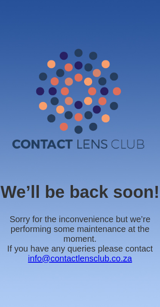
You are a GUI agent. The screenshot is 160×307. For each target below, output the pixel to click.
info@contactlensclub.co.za (80, 258)
